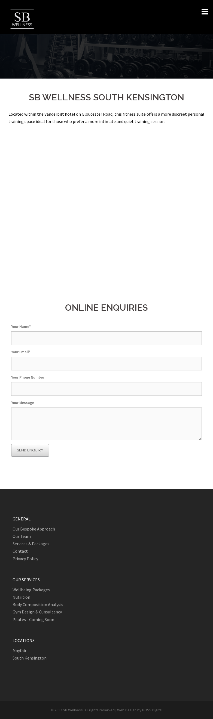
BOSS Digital (152, 710)
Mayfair (19, 650)
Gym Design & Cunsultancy (37, 612)
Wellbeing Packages (31, 589)
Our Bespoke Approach (34, 529)
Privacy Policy (25, 558)
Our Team (22, 536)
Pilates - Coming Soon (33, 619)
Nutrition (21, 597)
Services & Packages (31, 543)
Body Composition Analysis (38, 604)
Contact (20, 551)
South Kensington (30, 658)
